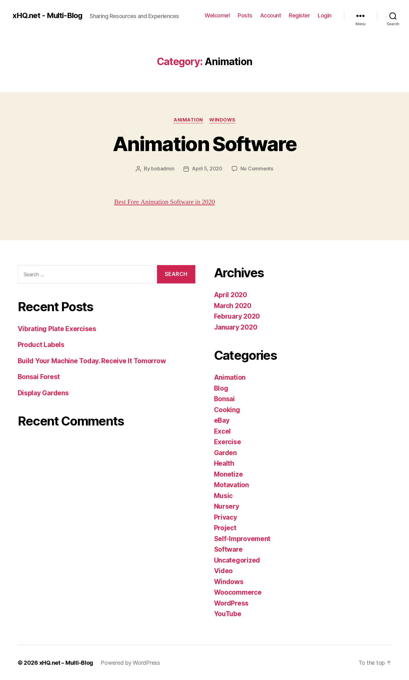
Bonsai (224, 398)
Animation (188, 120)
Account (270, 15)
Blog (221, 388)
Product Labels (41, 344)
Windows (222, 120)
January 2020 (235, 327)
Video (223, 570)
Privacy (225, 517)
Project (225, 527)
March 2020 (232, 305)
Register (299, 15)
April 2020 (230, 294)
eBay (222, 420)
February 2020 (237, 316)
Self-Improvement (242, 538)
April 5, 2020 (207, 168)
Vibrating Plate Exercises (57, 328)
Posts (245, 15)
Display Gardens (43, 393)
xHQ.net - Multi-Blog (47, 15)
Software (228, 549)
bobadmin (162, 168)
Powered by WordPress (130, 662)
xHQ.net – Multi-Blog (66, 662)
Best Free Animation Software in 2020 (164, 201)
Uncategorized (237, 560)
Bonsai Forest (39, 376)
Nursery (226, 506)
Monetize (228, 474)
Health (224, 463)
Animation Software (204, 144)
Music (223, 495)
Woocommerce (238, 592)
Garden (225, 452)
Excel (222, 431)
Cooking (227, 409)
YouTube (227, 613)
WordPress (231, 603)
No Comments (256, 168)
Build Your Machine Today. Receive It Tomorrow (92, 360)
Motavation (231, 484)
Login (324, 15)
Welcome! (217, 15)
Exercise (227, 441)
